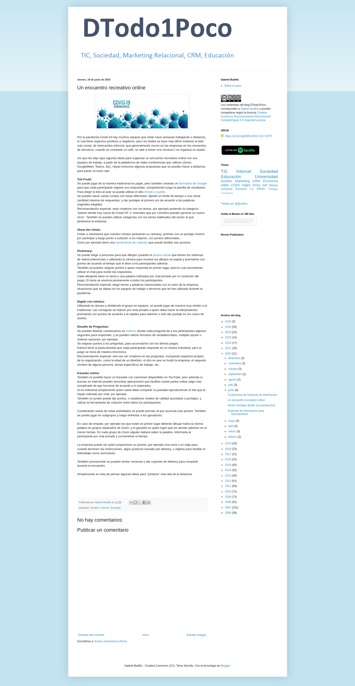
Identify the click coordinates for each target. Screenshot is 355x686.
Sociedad (115, 507)
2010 (228, 491)
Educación (231, 176)
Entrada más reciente (91, 635)
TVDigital (273, 189)
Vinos (256, 185)
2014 (228, 470)
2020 (228, 353)
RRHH (261, 189)
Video (225, 185)
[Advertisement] (249, 277)
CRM (256, 181)
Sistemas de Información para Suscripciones (246, 412)
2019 (228, 443)
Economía (270, 181)
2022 (228, 342)
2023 (228, 337)
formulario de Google (193, 183)
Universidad (266, 176)
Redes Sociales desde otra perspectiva (251, 405)
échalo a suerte (154, 192)
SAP (265, 185)
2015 (228, 464)
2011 (228, 486)
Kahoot (131, 331)
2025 (228, 327)
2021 (228, 348)
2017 (228, 454)
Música (273, 185)
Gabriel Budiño (103, 502)
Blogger (225, 665)
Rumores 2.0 (245, 189)
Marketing (242, 181)
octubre (233, 368)
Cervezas (227, 189)
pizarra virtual (162, 255)
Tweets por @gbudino (234, 203)
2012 (228, 480)
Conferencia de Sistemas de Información (252, 394)
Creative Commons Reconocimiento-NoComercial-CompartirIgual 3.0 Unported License (246, 116)
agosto (232, 379)
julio (231, 384)
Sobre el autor (232, 85)
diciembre (234, 358)
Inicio (145, 635)
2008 (228, 502)
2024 (228, 332)
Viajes (246, 185)
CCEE (235, 185)
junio (231, 390)
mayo (232, 420)
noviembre (235, 363)
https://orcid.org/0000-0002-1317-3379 (246, 136)
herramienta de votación (131, 242)
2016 (228, 459)
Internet (105, 507)
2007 (228, 507)
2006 (228, 512)
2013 (228, 475)
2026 (228, 321)
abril (231, 426)
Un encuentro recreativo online (246, 400)
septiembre (235, 374)
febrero (233, 436)
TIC (224, 171)
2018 (228, 448)
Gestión (95, 507)
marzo (232, 431)
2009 (228, 496)
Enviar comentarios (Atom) (111, 641)
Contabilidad (227, 193)
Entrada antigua (196, 635)
